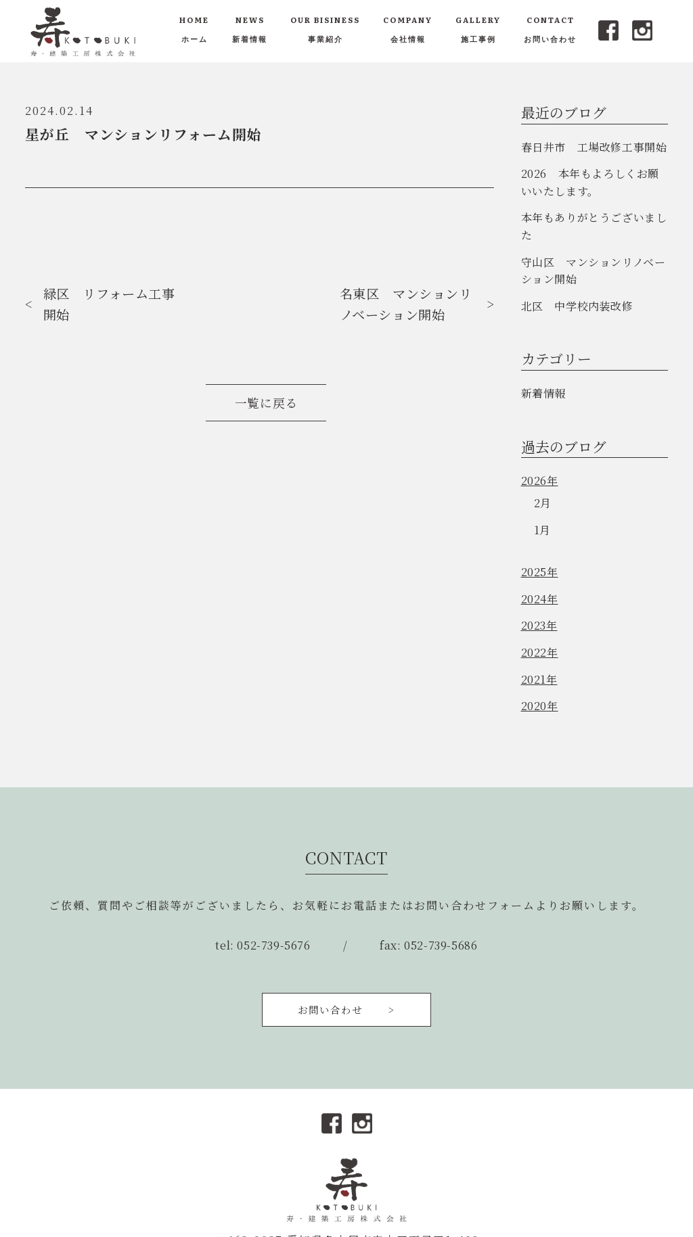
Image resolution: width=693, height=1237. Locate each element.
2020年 (539, 706)
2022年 (539, 652)
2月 (543, 503)
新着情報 (543, 393)
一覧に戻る (266, 402)
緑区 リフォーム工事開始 (109, 303)
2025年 (539, 572)
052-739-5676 (273, 945)
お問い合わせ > (346, 1009)
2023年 (539, 625)
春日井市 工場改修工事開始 (594, 147)
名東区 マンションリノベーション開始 (406, 303)
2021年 (539, 679)
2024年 (539, 599)
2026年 (539, 480)
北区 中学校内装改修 (577, 306)
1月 (542, 530)
